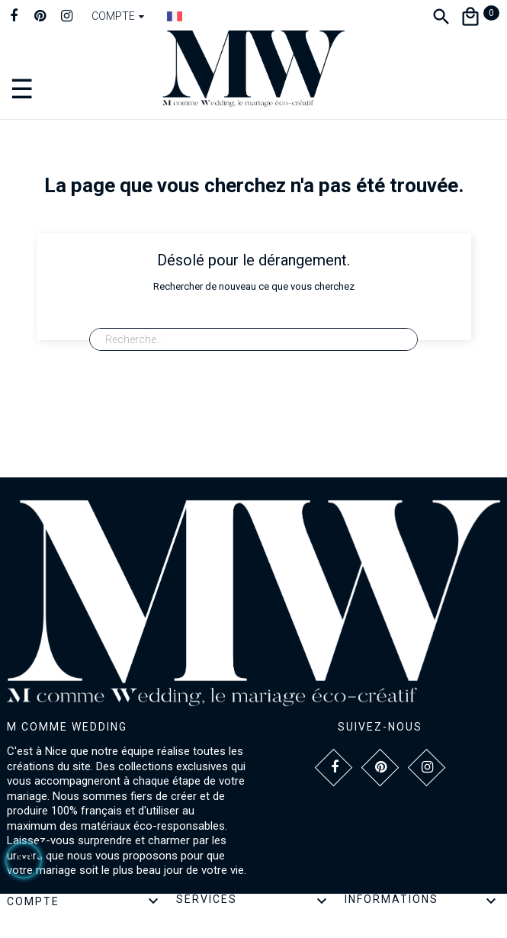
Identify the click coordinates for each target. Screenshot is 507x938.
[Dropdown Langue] (175, 16)
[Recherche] (253, 339)
